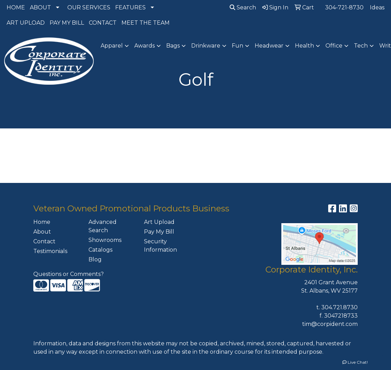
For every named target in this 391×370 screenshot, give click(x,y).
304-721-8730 (344, 7)
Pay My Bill (159, 231)
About (42, 231)
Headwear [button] (269, 45)
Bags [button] (173, 45)
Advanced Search (102, 226)
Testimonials (50, 251)
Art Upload (159, 222)
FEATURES (130, 7)
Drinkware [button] (205, 45)
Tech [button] (361, 45)
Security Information (160, 245)
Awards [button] (144, 45)
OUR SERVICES (88, 7)
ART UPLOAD (26, 22)
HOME (16, 7)
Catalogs (100, 249)
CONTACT (103, 22)
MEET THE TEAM (145, 22)
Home (41, 222)
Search (243, 7)
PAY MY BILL (67, 22)
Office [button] (333, 45)
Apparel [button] (112, 45)
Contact (44, 241)
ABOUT (40, 7)
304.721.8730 (339, 307)
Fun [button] (237, 45)
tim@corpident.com (330, 324)
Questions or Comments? (68, 274)
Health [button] (304, 45)
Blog (95, 259)
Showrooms (104, 240)
